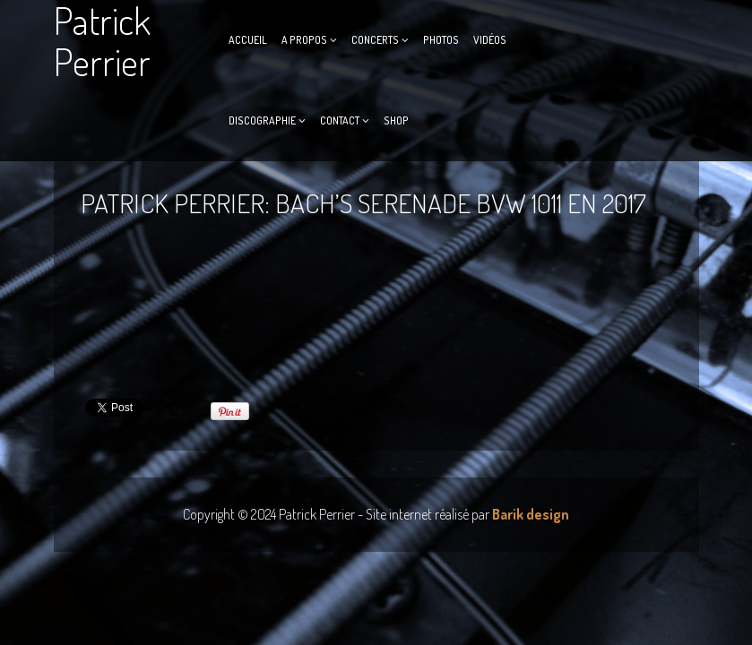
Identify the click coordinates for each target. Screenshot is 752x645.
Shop (396, 120)
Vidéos (489, 40)
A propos (304, 40)
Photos (441, 40)
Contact (339, 120)
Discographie (262, 120)
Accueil (248, 40)
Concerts (375, 40)
